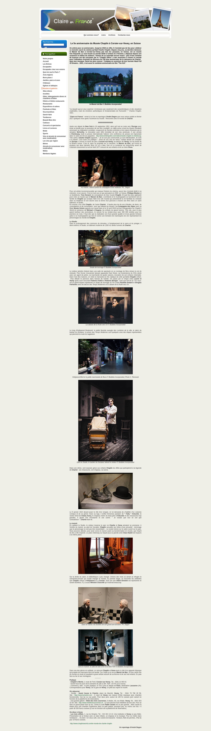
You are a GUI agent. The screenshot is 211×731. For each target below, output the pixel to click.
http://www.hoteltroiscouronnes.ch (91, 703)
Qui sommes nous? (91, 35)
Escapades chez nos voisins (54, 69)
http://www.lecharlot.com (83, 695)
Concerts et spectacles (52, 125)
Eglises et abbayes (50, 86)
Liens (103, 35)
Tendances (47, 117)
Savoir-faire (47, 115)
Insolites (46, 94)
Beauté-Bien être (49, 120)
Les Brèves (47, 64)
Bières (45, 144)
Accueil (46, 61)
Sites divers (47, 91)
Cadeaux (46, 123)
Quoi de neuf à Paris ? (51, 72)
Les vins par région (50, 141)
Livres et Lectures (50, 128)
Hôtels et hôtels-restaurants (53, 101)
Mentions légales (49, 154)
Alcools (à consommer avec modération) (53, 147)
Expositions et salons (51, 106)
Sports (45, 134)
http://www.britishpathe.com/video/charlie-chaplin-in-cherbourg (118, 136)
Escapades (47, 67)
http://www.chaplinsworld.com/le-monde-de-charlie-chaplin (91, 724)
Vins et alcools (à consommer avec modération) (54, 137)
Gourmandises (48, 112)
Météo (45, 151)
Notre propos (48, 59)
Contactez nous (124, 35)
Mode (45, 131)
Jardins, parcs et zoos (51, 80)
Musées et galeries (50, 88)
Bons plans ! (48, 78)
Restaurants (47, 104)
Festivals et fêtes (49, 109)
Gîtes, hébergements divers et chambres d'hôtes (54, 97)
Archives (111, 35)
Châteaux (46, 83)
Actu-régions (48, 75)
